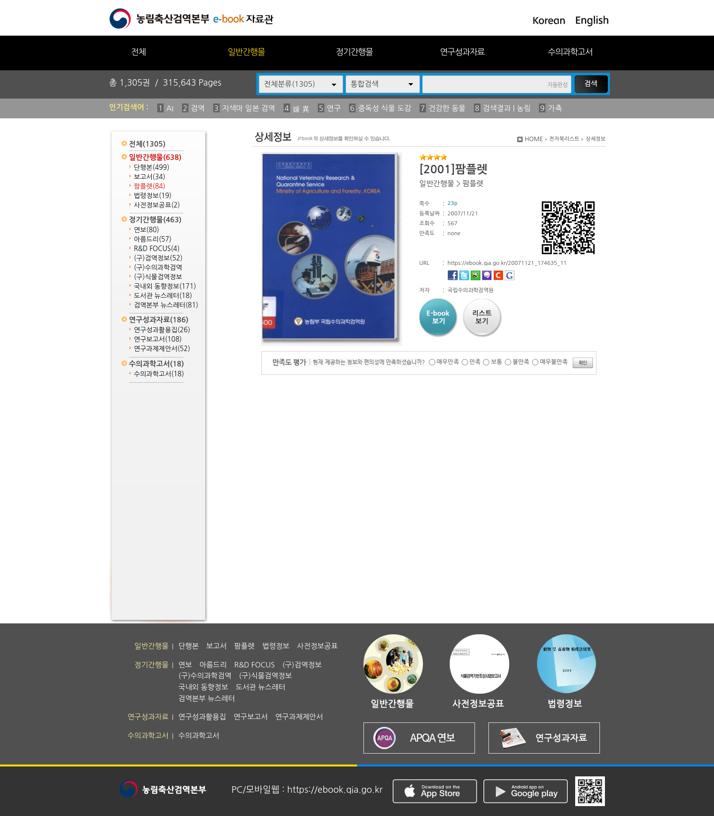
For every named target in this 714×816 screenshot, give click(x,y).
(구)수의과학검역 (158, 267)
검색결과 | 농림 (507, 108)
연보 (146, 230)
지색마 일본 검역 (248, 108)
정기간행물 (354, 52)
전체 (138, 52)
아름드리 (153, 239)
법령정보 (153, 196)
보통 (496, 362)
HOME (534, 139)
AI (170, 108)
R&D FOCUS (156, 249)
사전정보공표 (157, 205)
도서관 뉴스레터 (163, 296)
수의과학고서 (570, 52)
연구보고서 (158, 339)
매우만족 (448, 362)
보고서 (149, 177)
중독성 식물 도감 (384, 108)
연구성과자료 (462, 52)
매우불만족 (554, 362)
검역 (198, 108)
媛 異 (301, 109)
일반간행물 (246, 52)
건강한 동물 (447, 108)
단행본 (152, 167)
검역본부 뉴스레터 (166, 305)
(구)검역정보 (158, 258)
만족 (475, 362)
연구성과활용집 (162, 330)
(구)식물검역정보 (158, 277)
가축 (555, 108)
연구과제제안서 (162, 349)
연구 (334, 108)
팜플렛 (149, 186)
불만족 (521, 362)
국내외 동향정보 (165, 286)
